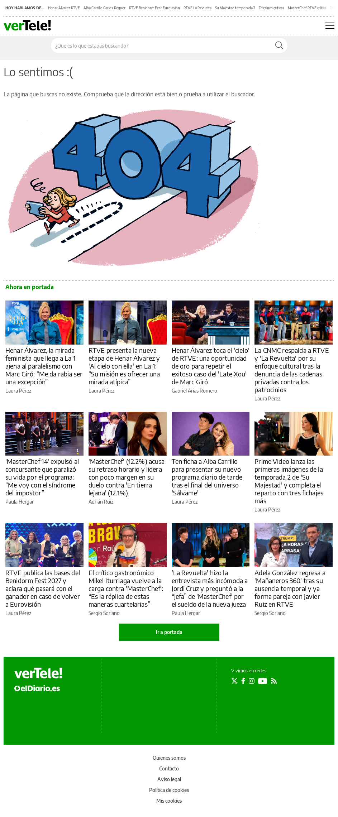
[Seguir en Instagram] (251, 681)
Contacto (169, 768)
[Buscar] (279, 45)
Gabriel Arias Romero (194, 391)
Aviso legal (169, 779)
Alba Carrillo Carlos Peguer (104, 8)
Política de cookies (169, 790)
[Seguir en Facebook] (243, 681)
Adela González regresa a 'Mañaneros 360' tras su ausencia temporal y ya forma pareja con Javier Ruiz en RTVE (289, 588)
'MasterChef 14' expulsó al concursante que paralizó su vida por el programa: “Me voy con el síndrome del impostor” (42, 477)
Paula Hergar (19, 502)
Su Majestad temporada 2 (235, 8)
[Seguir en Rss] (274, 681)
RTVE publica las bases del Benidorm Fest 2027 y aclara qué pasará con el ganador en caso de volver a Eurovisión (42, 588)
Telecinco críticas (271, 8)
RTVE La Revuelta (197, 8)
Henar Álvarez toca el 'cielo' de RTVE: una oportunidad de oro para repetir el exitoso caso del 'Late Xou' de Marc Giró (210, 366)
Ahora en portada (29, 286)
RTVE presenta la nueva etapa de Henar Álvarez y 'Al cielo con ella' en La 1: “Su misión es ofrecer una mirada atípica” (124, 366)
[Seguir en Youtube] (262, 681)
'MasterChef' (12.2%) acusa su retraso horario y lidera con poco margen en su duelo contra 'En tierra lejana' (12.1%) (127, 477)
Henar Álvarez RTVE (64, 8)
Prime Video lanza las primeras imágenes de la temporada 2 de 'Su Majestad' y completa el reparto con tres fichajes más (288, 481)
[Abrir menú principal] (329, 26)
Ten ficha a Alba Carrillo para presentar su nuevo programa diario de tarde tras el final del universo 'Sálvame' (207, 477)
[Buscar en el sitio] (161, 45)
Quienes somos (169, 758)
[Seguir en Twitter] (234, 681)
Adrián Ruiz (101, 502)
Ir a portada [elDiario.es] (169, 632)
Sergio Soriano (104, 613)
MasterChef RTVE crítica (307, 8)
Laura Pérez (18, 391)
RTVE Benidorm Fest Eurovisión (154, 8)
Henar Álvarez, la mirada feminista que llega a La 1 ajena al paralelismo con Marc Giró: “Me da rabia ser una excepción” (43, 366)
